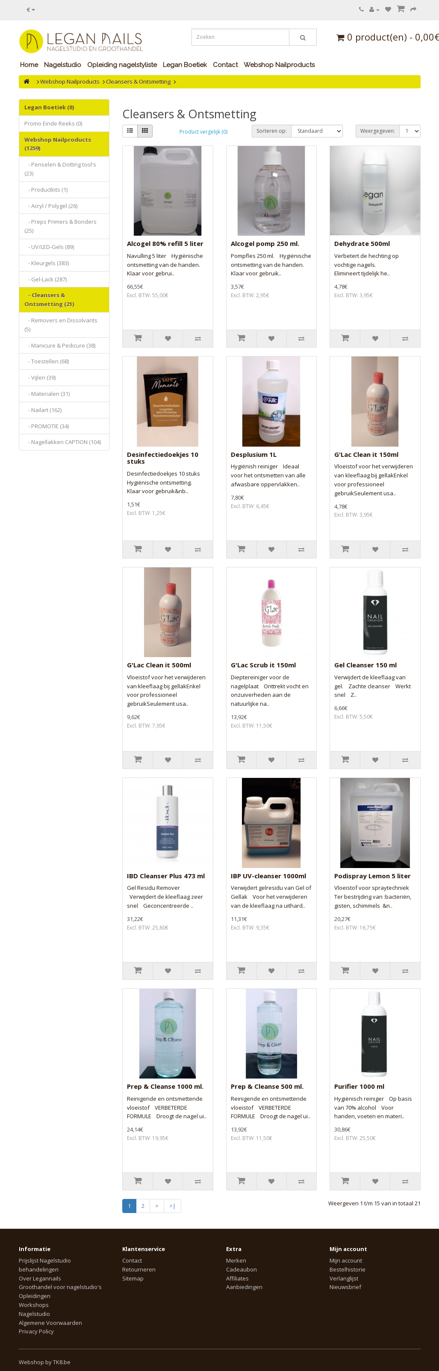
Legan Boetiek (185, 65)
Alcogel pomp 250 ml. (265, 243)
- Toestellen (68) (46, 361)
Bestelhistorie (347, 1269)
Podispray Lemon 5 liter (372, 875)
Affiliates (237, 1278)
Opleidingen (34, 1296)
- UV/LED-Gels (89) (49, 247)
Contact (225, 65)
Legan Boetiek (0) (49, 107)
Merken (236, 1260)
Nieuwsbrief (345, 1287)
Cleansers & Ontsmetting (138, 81)
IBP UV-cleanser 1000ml (268, 875)
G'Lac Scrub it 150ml (263, 665)
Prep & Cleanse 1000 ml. (165, 1086)
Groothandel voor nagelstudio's (60, 1287)
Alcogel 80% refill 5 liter (165, 243)
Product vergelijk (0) (203, 131)
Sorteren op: (271, 130)
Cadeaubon (241, 1269)
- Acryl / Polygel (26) (50, 206)
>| (172, 1206)
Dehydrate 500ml (362, 243)
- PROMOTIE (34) (46, 426)
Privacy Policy (36, 1331)
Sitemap (133, 1278)
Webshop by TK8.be (45, 1362)
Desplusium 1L (254, 454)
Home (29, 65)
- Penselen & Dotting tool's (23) (60, 169)
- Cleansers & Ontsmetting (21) (49, 299)
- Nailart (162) (43, 410)
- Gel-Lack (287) (45, 279)
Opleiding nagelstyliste (122, 65)
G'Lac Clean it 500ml (159, 665)
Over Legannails (40, 1278)
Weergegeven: (377, 130)
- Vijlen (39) (40, 377)
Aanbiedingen (244, 1287)
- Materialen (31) (47, 394)
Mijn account (346, 1260)
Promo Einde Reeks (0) (53, 123)
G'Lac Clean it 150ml (366, 454)
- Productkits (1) (46, 189)
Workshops (34, 1305)
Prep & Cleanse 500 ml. (267, 1086)
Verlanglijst (344, 1278)
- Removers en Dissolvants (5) (60, 324)
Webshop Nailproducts (279, 65)
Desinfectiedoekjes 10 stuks (162, 458)
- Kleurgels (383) (46, 263)
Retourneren (139, 1269)
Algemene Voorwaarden (50, 1323)
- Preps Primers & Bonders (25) (60, 226)
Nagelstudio (62, 65)
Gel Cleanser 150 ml (365, 665)
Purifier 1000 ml (359, 1086)
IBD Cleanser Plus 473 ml (166, 875)
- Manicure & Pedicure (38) (59, 345)
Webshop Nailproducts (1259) (57, 144)
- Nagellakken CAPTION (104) (62, 442)
